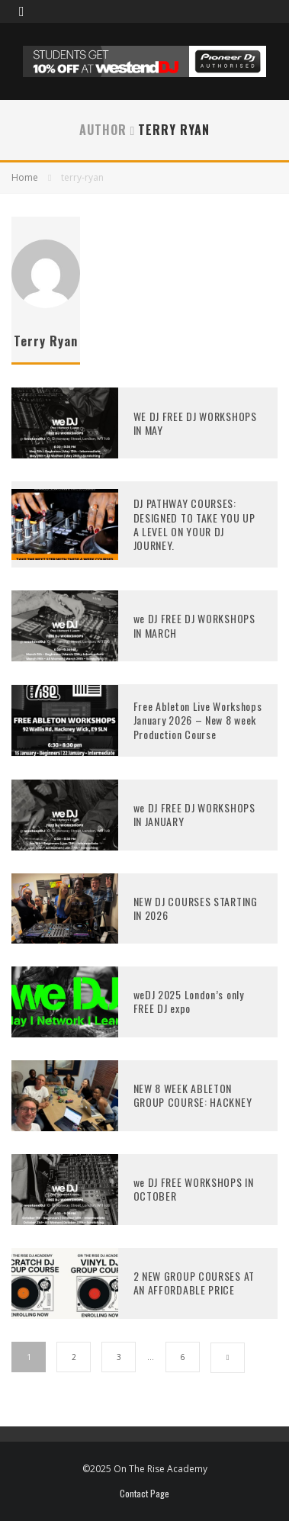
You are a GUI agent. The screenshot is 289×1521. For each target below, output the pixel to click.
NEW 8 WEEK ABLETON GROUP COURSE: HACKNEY (192, 1095)
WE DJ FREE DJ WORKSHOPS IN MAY (195, 423)
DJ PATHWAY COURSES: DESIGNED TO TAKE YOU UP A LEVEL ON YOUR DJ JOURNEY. (194, 524)
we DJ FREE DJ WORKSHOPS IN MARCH (194, 625)
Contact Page (144, 1493)
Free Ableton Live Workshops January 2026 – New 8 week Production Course (197, 719)
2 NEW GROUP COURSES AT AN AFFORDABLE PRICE (194, 1283)
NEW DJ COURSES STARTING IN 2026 (195, 908)
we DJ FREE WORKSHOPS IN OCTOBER (193, 1189)
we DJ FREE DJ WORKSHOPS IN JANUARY (194, 814)
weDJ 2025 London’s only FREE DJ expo (188, 1001)
